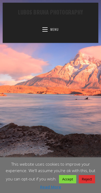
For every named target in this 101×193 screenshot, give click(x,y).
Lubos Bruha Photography (50, 12)
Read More (50, 187)
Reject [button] (87, 179)
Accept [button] (67, 179)
